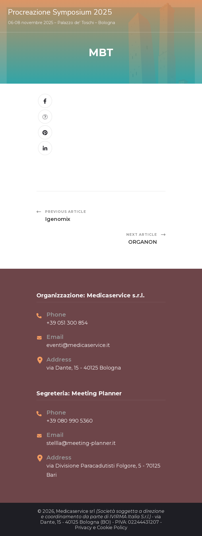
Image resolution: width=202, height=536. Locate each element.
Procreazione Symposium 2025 (60, 12)
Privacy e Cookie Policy (101, 527)
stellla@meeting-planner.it (81, 443)
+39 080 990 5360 (69, 421)
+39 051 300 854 (67, 323)
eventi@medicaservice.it (78, 345)
